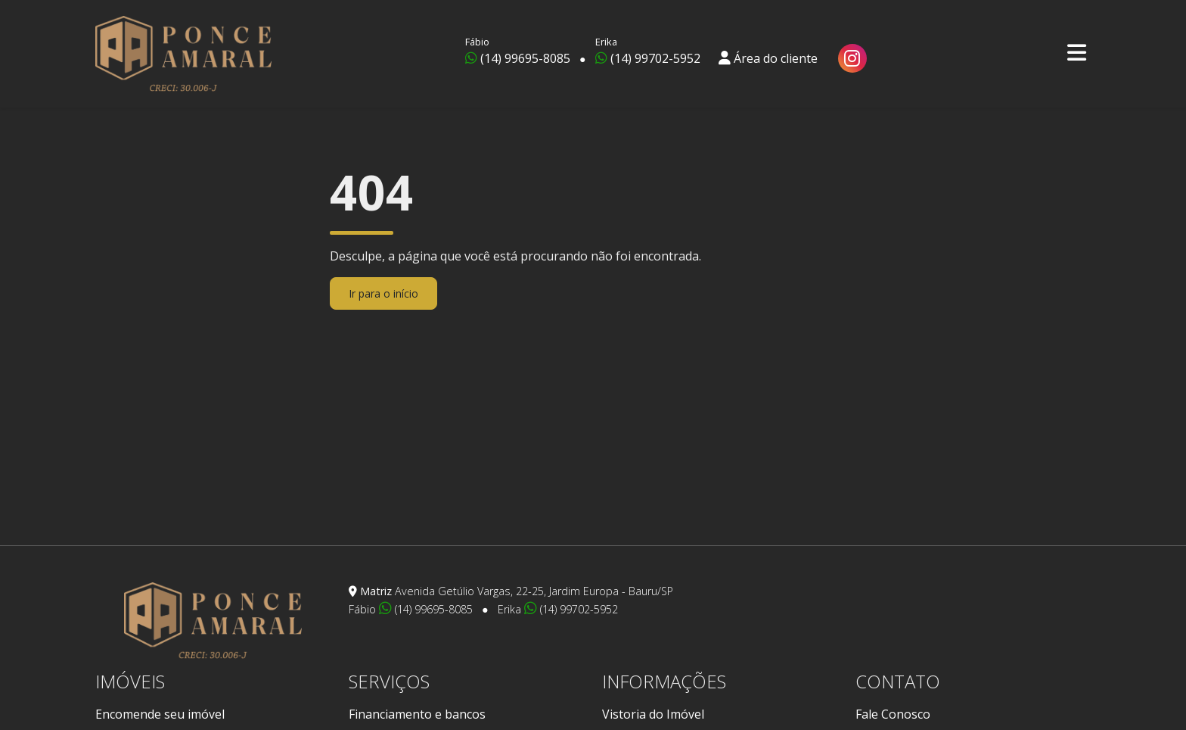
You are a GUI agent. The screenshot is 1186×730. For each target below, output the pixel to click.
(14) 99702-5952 (647, 51)
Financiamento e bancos (417, 714)
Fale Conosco (892, 714)
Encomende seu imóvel (160, 714)
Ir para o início (383, 293)
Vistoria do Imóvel (653, 714)
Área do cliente (768, 51)
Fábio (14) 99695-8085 (412, 609)
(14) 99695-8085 (517, 51)
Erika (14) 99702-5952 (558, 609)
